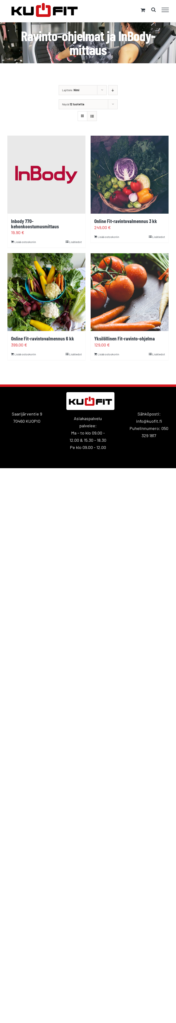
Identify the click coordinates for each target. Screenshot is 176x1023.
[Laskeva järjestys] (113, 90)
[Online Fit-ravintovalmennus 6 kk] (46, 292)
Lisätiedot (75, 241)
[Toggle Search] (153, 9)
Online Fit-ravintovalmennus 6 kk (42, 338)
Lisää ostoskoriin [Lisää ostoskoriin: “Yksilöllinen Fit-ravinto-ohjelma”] (108, 354)
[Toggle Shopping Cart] (143, 10)
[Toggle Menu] (165, 10)
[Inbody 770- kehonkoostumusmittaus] (46, 175)
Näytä (73, 104)
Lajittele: (70, 90)
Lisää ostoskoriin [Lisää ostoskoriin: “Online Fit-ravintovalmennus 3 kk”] (108, 236)
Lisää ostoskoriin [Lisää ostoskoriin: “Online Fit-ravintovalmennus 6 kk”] (25, 354)
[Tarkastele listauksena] (92, 116)
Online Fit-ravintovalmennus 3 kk (125, 221)
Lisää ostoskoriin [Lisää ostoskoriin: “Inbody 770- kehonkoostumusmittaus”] (25, 241)
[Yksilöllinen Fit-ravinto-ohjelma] (130, 292)
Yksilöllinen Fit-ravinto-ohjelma (124, 338)
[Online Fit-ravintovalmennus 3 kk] (130, 175)
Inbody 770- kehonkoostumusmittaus (35, 223)
